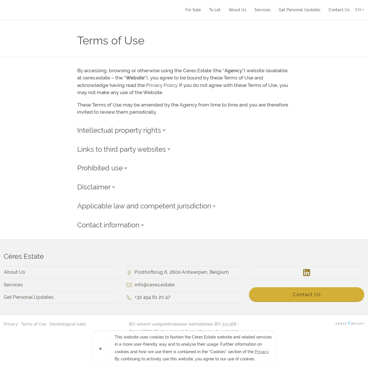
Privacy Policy (161, 85)
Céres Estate (37, 9)
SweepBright (349, 324)
